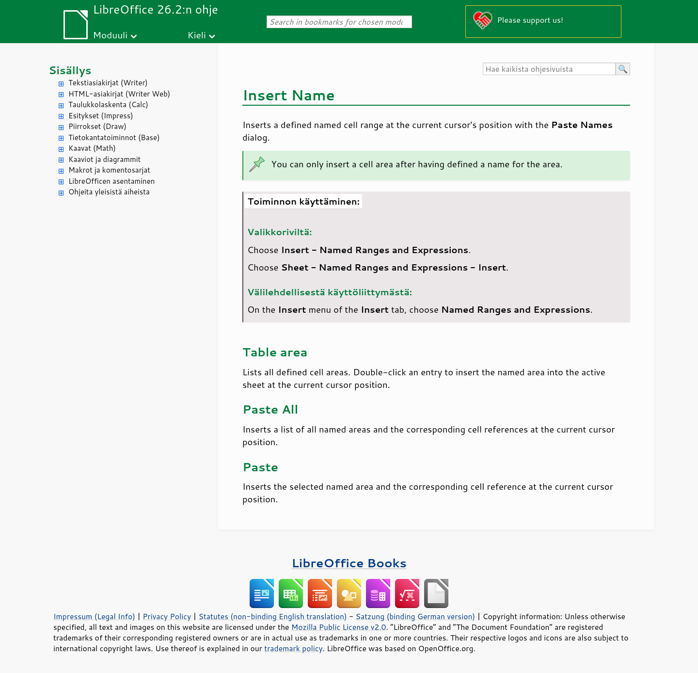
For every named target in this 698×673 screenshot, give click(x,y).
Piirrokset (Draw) (97, 126)
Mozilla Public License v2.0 (338, 627)
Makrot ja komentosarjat (109, 170)
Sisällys (70, 70)
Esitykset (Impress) (100, 116)
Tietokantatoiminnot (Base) (114, 137)
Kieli (197, 34)
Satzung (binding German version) (416, 616)
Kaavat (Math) (92, 148)
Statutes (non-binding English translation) (272, 616)
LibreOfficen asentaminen (111, 181)
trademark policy (293, 648)
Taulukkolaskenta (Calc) (108, 104)
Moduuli (110, 34)
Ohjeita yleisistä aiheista (109, 192)
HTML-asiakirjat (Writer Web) (119, 94)
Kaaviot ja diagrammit (104, 159)
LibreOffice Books (349, 562)
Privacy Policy (167, 616)
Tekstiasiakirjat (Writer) (108, 83)
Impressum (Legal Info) (94, 616)
